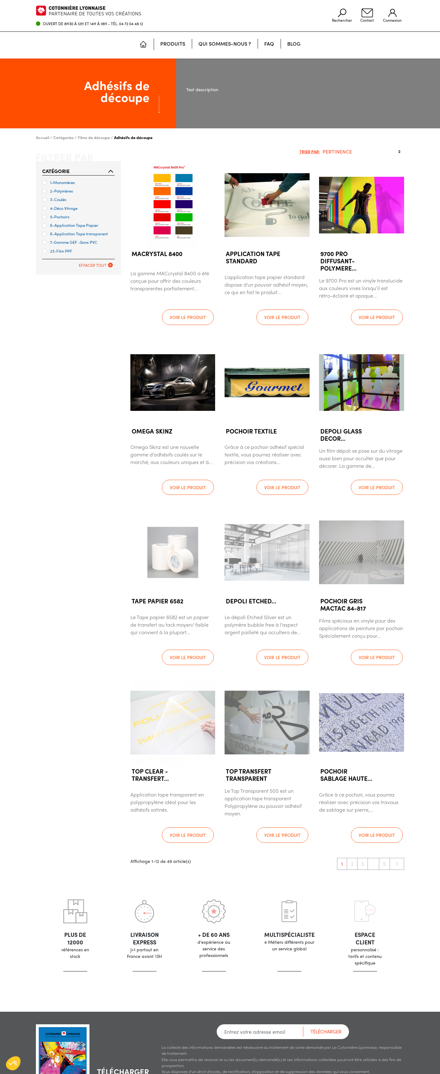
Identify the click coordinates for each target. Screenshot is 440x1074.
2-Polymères (57, 191)
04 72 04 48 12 (131, 23)
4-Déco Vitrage (59, 208)
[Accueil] (143, 45)
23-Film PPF (57, 251)
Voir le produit (188, 317)
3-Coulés (54, 199)
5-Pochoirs (56, 217)
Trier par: (310, 151)
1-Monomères (58, 182)
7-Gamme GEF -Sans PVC (69, 242)
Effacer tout (96, 265)
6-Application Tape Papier (70, 225)
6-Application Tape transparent (75, 234)
